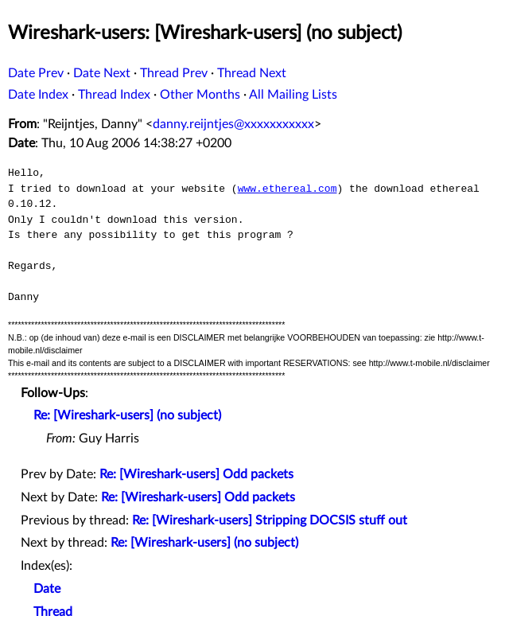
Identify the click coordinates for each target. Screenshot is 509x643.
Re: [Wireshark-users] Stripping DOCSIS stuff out (269, 520)
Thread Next (251, 73)
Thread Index (114, 94)
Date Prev (36, 73)
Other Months (200, 94)
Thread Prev (174, 73)
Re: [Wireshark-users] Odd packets (196, 474)
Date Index (38, 94)
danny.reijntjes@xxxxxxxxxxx (233, 124)
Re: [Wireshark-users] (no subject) (127, 415)
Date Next (101, 73)
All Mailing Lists (293, 94)
